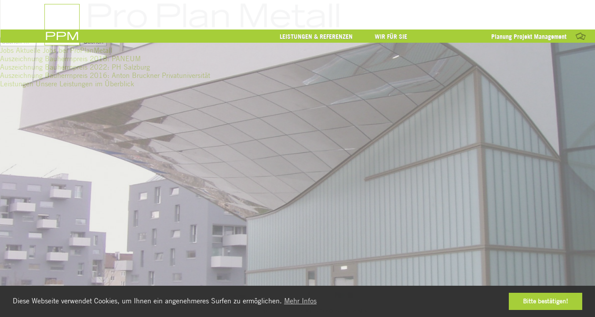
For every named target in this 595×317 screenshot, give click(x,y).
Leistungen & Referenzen (316, 37)
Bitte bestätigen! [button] (545, 301)
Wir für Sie (391, 37)
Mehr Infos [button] (300, 301)
